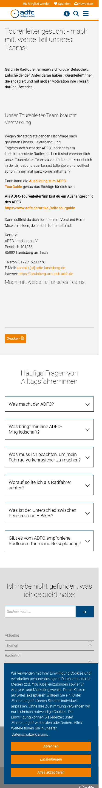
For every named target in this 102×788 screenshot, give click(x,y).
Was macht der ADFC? (31, 404)
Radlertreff (13, 655)
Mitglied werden (36, 4)
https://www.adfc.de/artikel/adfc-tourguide (40, 208)
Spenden (62, 4)
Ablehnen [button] (51, 746)
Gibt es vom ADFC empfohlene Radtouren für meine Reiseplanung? (45, 540)
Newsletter (84, 4)
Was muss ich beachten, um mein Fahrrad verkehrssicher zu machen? (45, 457)
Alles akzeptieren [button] (51, 772)
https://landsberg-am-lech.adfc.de (46, 274)
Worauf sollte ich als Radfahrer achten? (40, 485)
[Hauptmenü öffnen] (86, 13)
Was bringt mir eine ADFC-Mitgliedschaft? (35, 429)
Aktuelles (12, 635)
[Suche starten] (85, 611)
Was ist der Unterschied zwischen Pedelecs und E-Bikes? (42, 512)
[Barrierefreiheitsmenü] (67, 14)
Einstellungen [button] (51, 759)
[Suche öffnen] (76, 14)
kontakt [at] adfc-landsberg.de (41, 268)
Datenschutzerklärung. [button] (30, 734)
